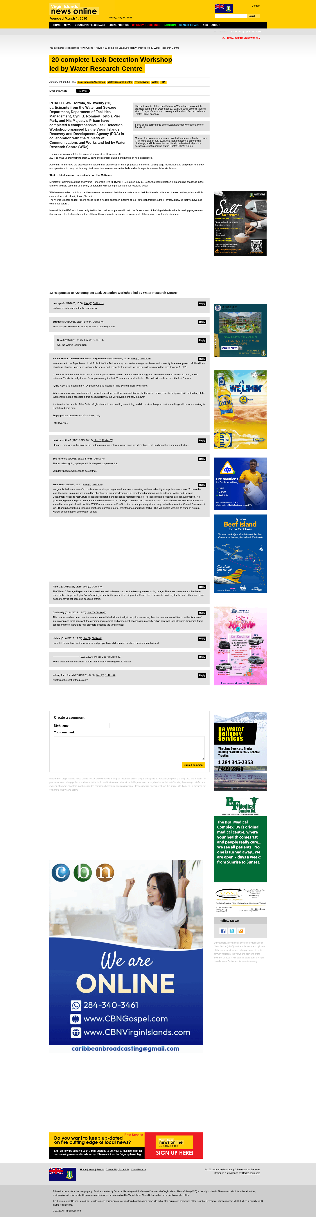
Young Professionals (90, 25)
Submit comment (193, 765)
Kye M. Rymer (142, 82)
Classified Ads (138, 1169)
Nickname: (62, 725)
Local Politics (119, 25)
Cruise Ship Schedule (117, 1169)
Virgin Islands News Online (79, 47)
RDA (163, 82)
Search (252, 16)
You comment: (64, 732)
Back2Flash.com (251, 1173)
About (215, 25)
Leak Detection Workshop (91, 82)
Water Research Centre (120, 82)
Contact (256, 5)
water (155, 82)
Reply (202, 303)
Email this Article (58, 90)
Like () (88, 303)
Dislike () (98, 303)
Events (100, 1169)
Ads (205, 25)
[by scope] (237, 31)
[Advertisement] (129, 249)
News (67, 25)
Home (57, 25)
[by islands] (254, 31)
